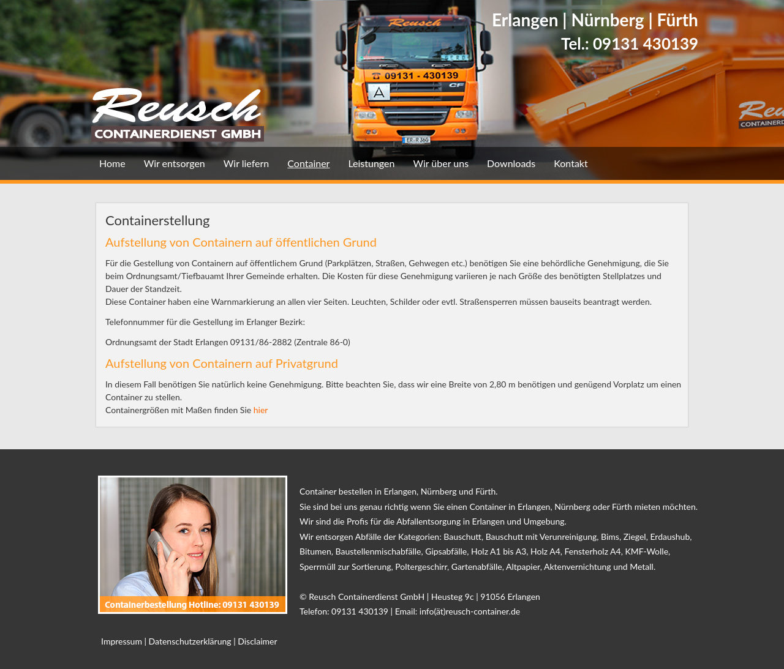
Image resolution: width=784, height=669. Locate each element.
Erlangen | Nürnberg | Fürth (595, 19)
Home (112, 163)
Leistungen (371, 163)
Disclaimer (257, 641)
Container (308, 163)
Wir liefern (246, 163)
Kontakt (570, 163)
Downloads (511, 163)
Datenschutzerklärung (190, 641)
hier (261, 410)
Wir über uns (441, 163)
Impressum (121, 641)
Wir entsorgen (174, 163)
